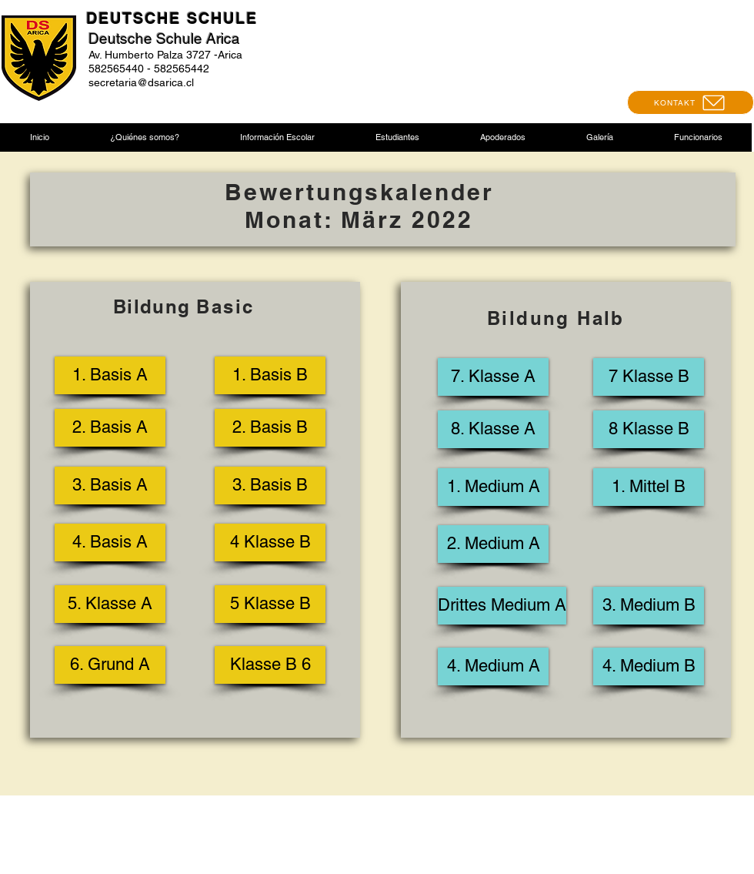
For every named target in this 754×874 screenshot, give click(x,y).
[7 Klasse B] (648, 377)
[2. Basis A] (110, 428)
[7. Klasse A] (493, 377)
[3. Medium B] (648, 606)
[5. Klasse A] (110, 604)
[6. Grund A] (110, 665)
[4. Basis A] (110, 542)
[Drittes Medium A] (502, 606)
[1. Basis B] (270, 375)
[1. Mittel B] (648, 487)
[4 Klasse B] (270, 542)
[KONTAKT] (690, 102)
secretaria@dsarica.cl (141, 82)
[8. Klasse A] (493, 429)
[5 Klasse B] (270, 604)
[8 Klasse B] (648, 429)
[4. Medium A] (493, 666)
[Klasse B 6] (270, 665)
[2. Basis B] (270, 428)
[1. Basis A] (110, 375)
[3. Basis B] (270, 485)
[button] (144, 137)
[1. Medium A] (493, 487)
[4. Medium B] (648, 666)
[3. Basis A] (110, 485)
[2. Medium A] (493, 544)
